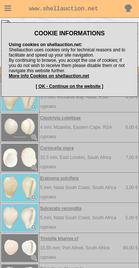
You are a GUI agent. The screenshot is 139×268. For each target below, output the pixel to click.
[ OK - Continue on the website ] (69, 86)
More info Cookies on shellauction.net (49, 76)
